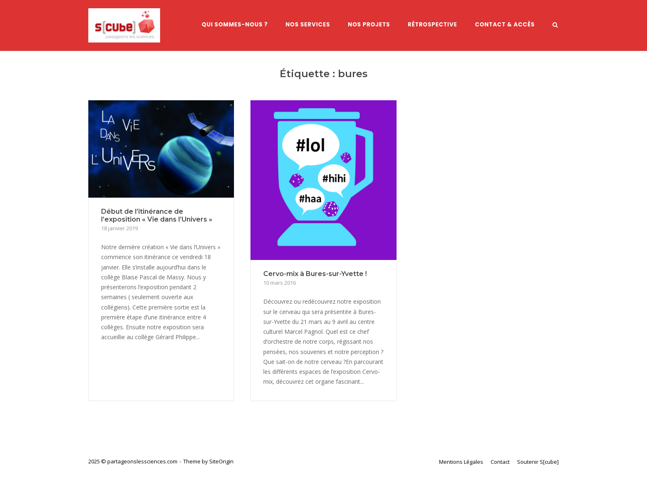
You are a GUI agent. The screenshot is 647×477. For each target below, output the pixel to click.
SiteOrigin (221, 461)
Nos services (308, 24)
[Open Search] (555, 25)
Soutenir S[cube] (538, 461)
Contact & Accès (505, 24)
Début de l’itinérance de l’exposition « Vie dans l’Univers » (157, 215)
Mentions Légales (461, 461)
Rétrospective (432, 24)
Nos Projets (369, 24)
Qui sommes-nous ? (235, 24)
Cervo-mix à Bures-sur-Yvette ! (315, 274)
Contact (500, 461)
